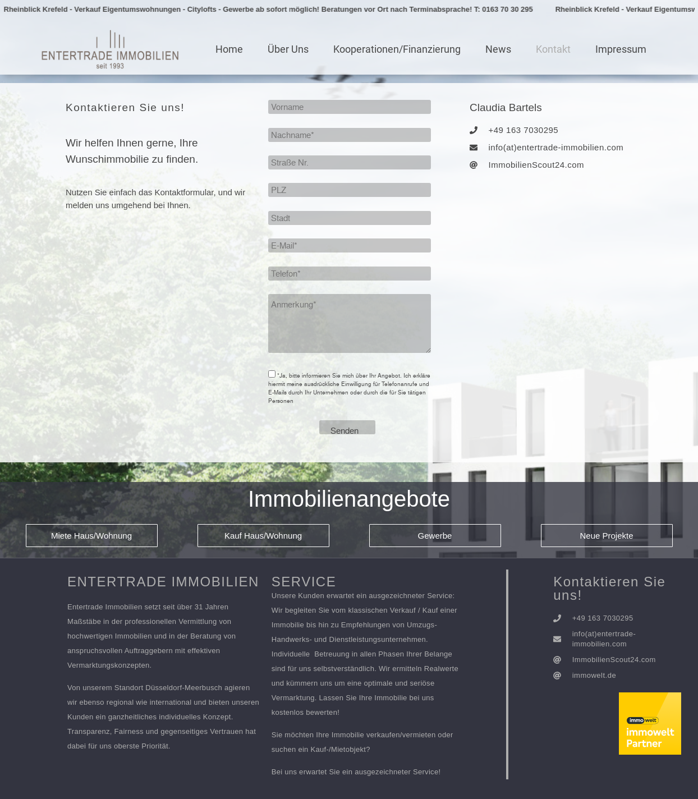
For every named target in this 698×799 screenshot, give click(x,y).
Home (229, 49)
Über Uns (288, 49)
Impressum (620, 49)
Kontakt (553, 49)
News (498, 49)
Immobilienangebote (349, 498)
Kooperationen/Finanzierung (397, 49)
